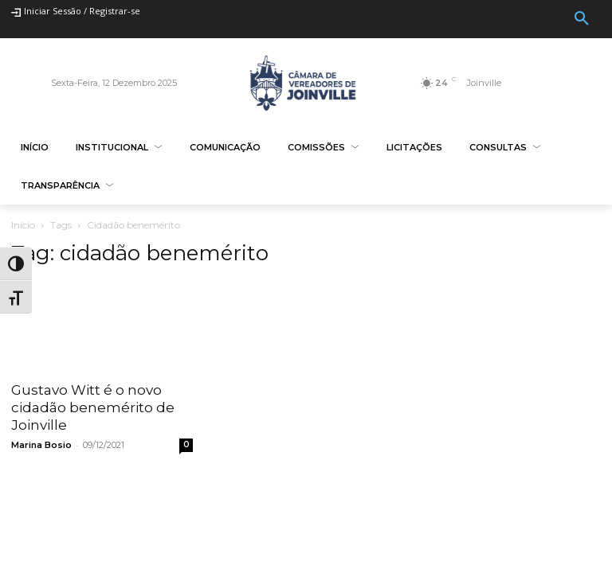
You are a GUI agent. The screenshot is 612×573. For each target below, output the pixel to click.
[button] (582, 19)
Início (23, 225)
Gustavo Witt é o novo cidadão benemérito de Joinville (93, 407)
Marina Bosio (41, 444)
